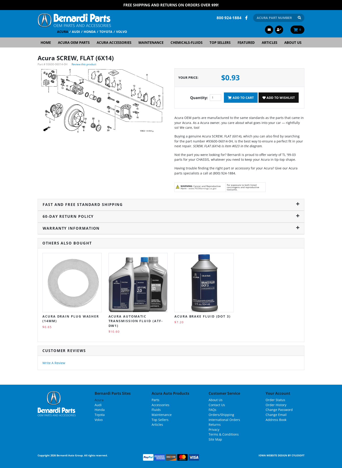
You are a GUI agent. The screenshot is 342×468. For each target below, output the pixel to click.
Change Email (276, 415)
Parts (155, 400)
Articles (269, 42)
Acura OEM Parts (74, 42)
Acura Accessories (114, 42)
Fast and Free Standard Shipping (171, 204)
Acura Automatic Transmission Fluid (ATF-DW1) (136, 321)
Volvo (121, 31)
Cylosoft (298, 455)
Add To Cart (241, 97)
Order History (276, 405)
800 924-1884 (229, 17)
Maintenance (150, 42)
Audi (76, 31)
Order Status (275, 400)
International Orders (224, 420)
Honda (90, 31)
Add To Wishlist (278, 97)
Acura (62, 31)
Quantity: (199, 98)
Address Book (276, 420)
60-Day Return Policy (171, 216)
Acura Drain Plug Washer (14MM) (70, 318)
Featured (246, 42)
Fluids (156, 410)
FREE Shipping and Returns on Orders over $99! (171, 5)
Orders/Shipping (221, 415)
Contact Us (217, 405)
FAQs (212, 410)
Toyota (105, 31)
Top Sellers (220, 42)
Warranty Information (171, 228)
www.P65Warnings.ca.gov (202, 188)
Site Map (215, 439)
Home (46, 42)
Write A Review (53, 363)
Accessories (160, 405)
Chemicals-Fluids (186, 42)
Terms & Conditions (224, 434)
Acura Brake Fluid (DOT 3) (202, 316)
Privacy (214, 429)
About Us (292, 42)
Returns (215, 424)
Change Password (279, 410)
